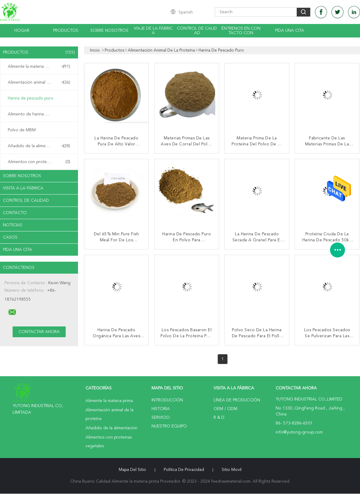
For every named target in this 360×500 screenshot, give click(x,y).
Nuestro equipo (169, 426)
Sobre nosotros (109, 30)
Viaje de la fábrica (153, 30)
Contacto (15, 213)
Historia (161, 409)
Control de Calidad (26, 200)
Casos (10, 237)
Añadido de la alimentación (39, 146)
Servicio (161, 417)
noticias (12, 225)
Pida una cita (289, 30)
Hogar (21, 30)
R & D (219, 417)
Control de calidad (197, 30)
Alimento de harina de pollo (34, 114)
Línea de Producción (237, 400)
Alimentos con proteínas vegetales (40, 162)
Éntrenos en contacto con (240, 30)
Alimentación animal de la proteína (40, 82)
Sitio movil (232, 470)
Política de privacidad (184, 470)
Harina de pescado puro (30, 98)
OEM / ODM (225, 409)
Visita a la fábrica (23, 188)
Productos (65, 30)
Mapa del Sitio (132, 470)
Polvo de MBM (22, 130)
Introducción (167, 400)
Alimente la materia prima (39, 67)
